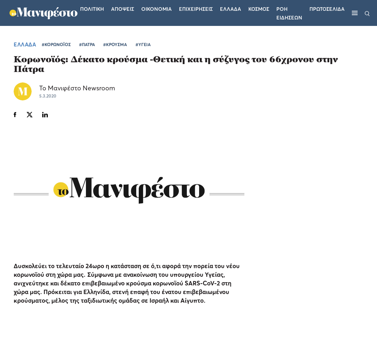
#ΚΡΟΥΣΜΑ (115, 44)
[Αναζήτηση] (367, 13)
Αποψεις (122, 9)
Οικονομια (156, 9)
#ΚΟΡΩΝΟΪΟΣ (56, 44)
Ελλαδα (230, 9)
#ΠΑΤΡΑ (87, 44)
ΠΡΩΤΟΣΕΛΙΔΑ (327, 9)
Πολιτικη (92, 9)
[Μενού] (355, 12)
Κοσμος (258, 9)
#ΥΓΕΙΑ (143, 44)
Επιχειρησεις (196, 9)
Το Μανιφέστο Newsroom (77, 88)
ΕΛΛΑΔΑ (25, 44)
